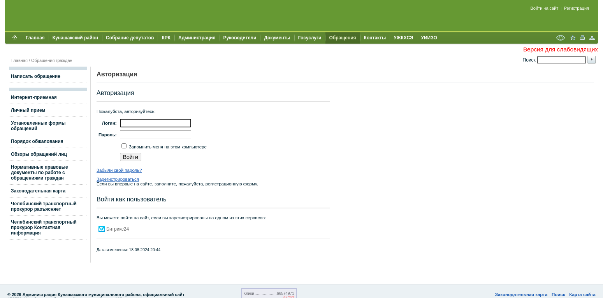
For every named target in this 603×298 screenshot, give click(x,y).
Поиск (558, 294)
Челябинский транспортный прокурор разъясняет (44, 206)
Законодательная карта (38, 191)
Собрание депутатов (130, 38)
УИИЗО (429, 38)
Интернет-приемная (34, 97)
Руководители (240, 38)
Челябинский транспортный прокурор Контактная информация (44, 227)
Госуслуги (310, 38)
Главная (35, 38)
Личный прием (28, 110)
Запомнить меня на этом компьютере (167, 147)
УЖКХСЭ (403, 38)
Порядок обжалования (37, 141)
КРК (166, 38)
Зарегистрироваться (118, 179)
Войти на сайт (545, 8)
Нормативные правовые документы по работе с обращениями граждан (39, 172)
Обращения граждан (51, 60)
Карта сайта (582, 294)
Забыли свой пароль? (119, 170)
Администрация (196, 38)
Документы (277, 38)
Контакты (375, 38)
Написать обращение (35, 76)
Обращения (342, 38)
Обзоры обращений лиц (39, 154)
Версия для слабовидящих (560, 49)
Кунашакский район (75, 38)
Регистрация (576, 8)
